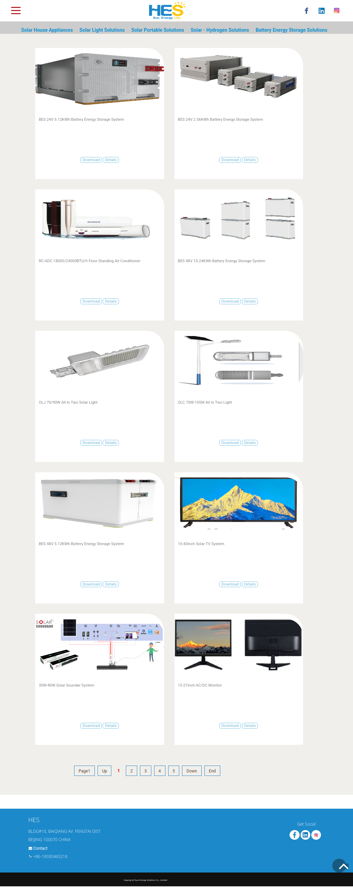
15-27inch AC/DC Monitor (200, 685)
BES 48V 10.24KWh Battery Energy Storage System (221, 261)
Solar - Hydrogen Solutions (220, 30)
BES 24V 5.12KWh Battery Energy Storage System (81, 119)
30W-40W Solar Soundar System (66, 685)
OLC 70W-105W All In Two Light (205, 402)
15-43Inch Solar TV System (201, 544)
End (212, 771)
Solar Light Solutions (102, 30)
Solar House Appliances (47, 30)
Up (104, 771)
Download (91, 160)
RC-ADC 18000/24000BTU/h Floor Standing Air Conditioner (89, 261)
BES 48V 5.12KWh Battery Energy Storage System (81, 544)
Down (191, 771)
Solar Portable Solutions (157, 30)
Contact (40, 848)
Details (111, 160)
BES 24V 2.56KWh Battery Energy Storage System (220, 119)
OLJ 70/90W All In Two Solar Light (68, 402)
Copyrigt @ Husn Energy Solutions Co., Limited (145, 880)
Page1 (84, 771)
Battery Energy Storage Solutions (291, 30)
